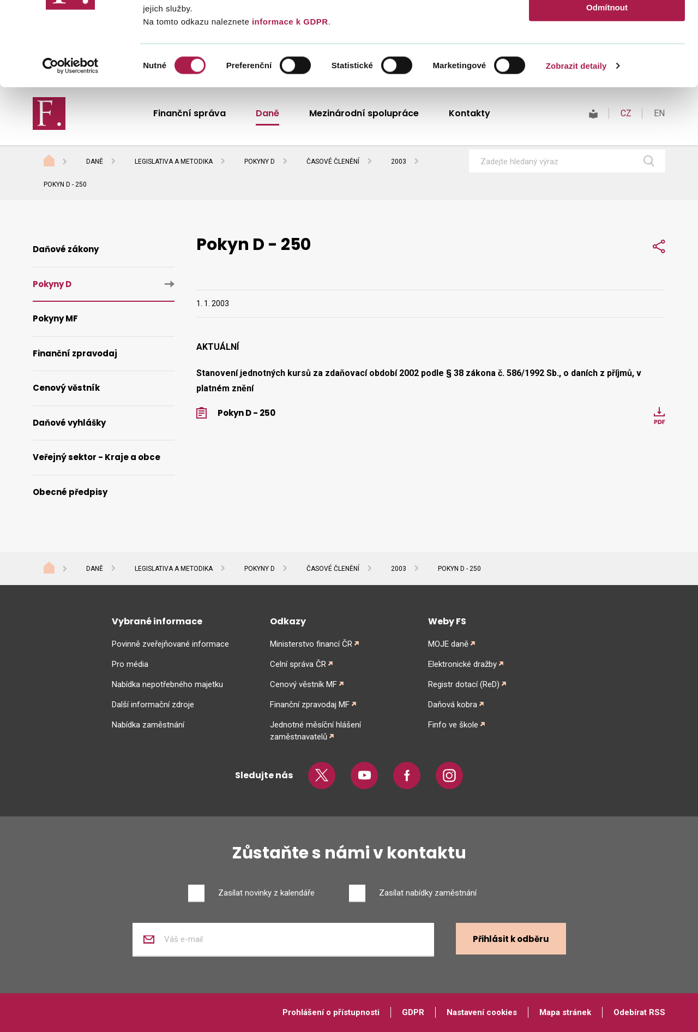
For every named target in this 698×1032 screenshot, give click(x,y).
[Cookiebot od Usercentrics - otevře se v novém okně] (70, 149)
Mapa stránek (565, 1012)
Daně (94, 568)
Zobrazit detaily (576, 149)
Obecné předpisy (70, 492)
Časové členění (332, 568)
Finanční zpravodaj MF (310, 704)
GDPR (413, 1012)
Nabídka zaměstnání (148, 725)
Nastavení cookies (482, 1012)
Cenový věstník (66, 387)
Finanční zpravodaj (75, 353)
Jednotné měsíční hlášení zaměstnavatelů (315, 731)
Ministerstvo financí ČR (311, 644)
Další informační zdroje (153, 704)
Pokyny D (52, 284)
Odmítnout (607, 91)
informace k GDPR (288, 105)
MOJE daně (448, 644)
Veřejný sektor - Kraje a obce (96, 457)
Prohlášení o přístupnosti (331, 1012)
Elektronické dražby (462, 664)
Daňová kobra (452, 704)
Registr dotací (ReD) (464, 684)
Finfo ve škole (453, 725)
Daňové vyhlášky (69, 422)
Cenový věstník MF (303, 684)
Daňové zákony (66, 249)
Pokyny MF (55, 318)
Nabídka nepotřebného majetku (167, 684)
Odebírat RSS (639, 1012)
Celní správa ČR (298, 664)
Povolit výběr (607, 59)
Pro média (130, 664)
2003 (398, 568)
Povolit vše (606, 27)
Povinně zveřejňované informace (170, 644)
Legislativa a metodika (174, 568)
